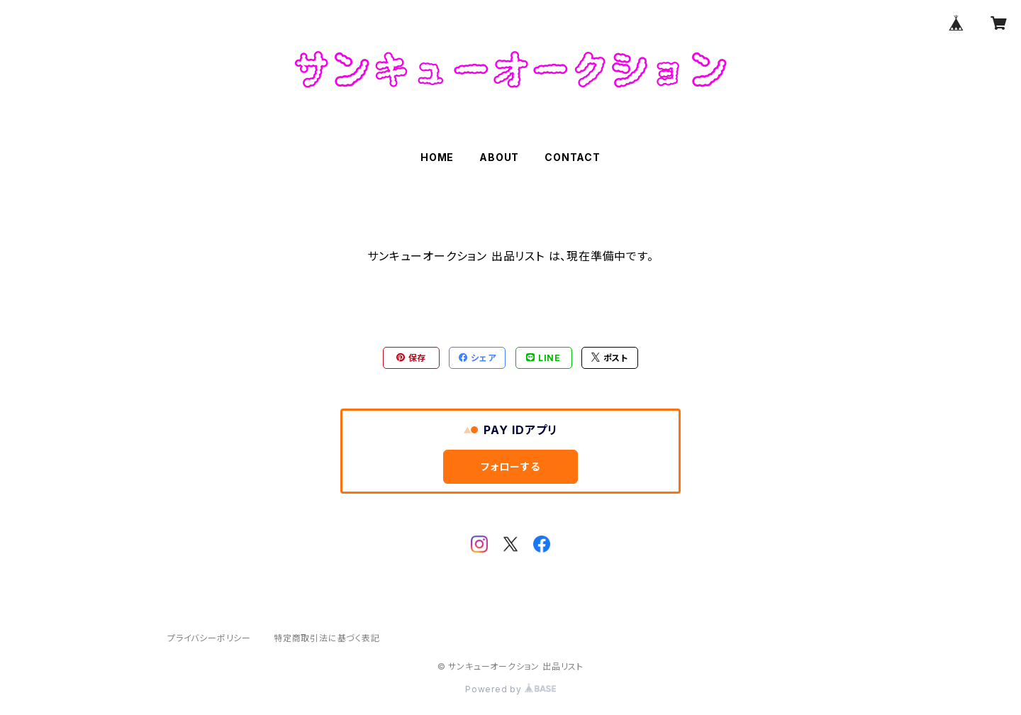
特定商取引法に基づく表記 (327, 638)
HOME (437, 157)
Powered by (510, 689)
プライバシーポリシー (209, 638)
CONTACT (573, 157)
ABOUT (499, 157)
